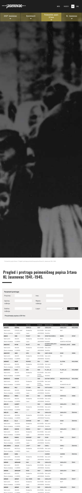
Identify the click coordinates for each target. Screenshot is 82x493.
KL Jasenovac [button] (71, 16)
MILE (16, 387)
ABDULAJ (6, 387)
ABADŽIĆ (6, 327)
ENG (77, 6)
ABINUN (6, 462)
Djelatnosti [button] (30, 16)
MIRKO (16, 396)
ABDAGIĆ (6, 361)
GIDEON (17, 429)
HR (73, 6)
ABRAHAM (17, 462)
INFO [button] (58, 6)
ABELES (6, 404)
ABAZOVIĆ (7, 344)
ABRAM (17, 479)
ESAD (16, 369)
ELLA (16, 420)
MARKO (17, 437)
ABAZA (6, 336)
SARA (16, 454)
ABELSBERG (7, 445)
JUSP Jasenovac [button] (10, 16)
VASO (16, 353)
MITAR (16, 344)
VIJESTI (66, 6)
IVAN (16, 336)
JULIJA (17, 445)
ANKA (16, 412)
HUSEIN (17, 378)
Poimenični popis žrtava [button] (51, 17)
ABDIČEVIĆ (7, 369)
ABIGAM (6, 454)
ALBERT (17, 404)
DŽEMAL (17, 327)
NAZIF (16, 361)
